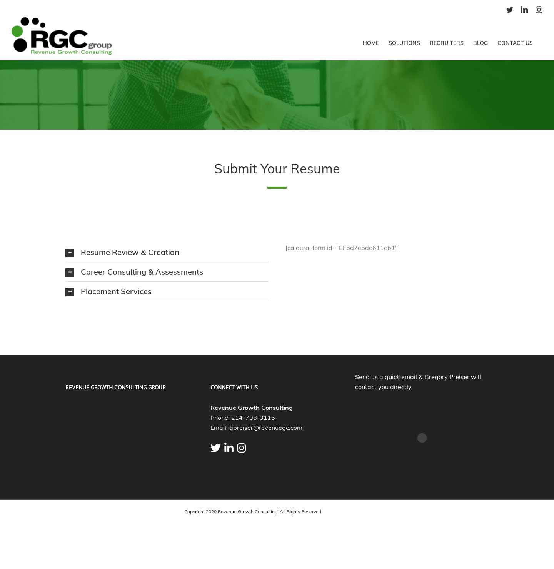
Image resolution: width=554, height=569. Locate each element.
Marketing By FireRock (346, 511)
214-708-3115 (253, 417)
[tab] (167, 252)
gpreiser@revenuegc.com (265, 427)
